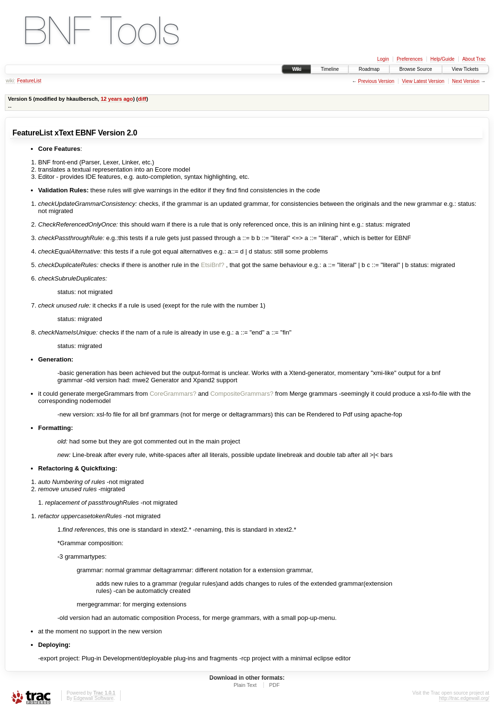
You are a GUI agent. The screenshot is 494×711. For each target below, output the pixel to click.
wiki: (10, 80)
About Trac (473, 59)
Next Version (466, 81)
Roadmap (368, 69)
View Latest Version (423, 81)
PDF (274, 685)
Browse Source (415, 69)
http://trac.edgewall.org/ (464, 698)
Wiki (296, 69)
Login (383, 59)
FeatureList (29, 80)
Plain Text (245, 685)
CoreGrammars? (173, 393)
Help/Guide (442, 59)
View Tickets (465, 69)
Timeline (330, 69)
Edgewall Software (93, 698)
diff (142, 99)
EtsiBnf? (212, 264)
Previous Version (376, 81)
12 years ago (117, 99)
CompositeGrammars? (242, 393)
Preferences (410, 59)
